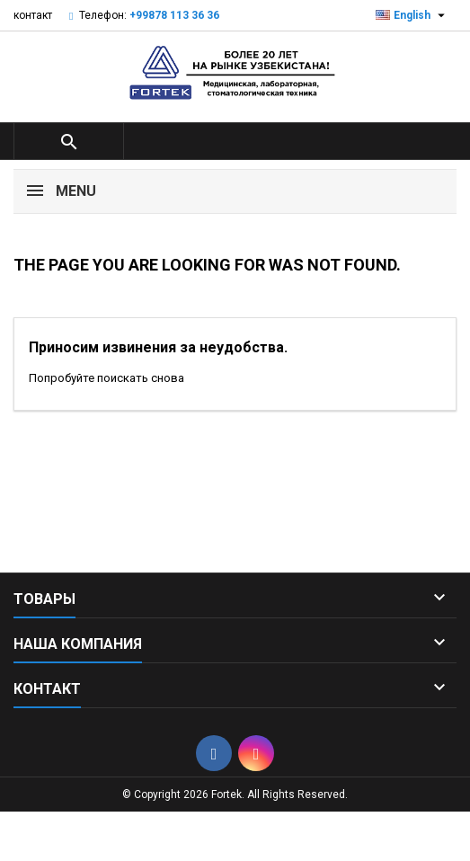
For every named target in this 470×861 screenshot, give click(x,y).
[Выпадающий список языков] (412, 15)
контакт (32, 15)
